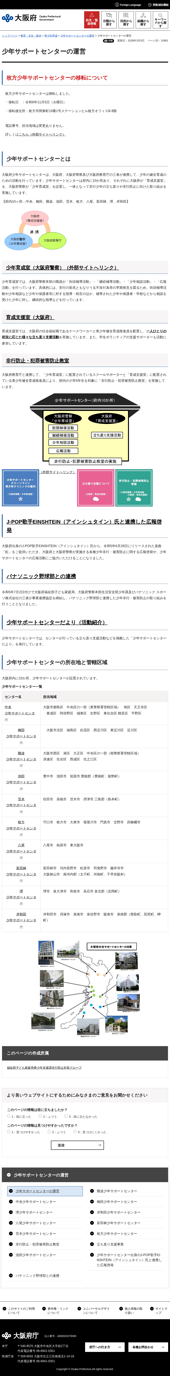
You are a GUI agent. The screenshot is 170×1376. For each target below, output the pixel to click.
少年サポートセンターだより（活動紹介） (57, 622)
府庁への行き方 (99, 1347)
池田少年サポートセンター (36, 1255)
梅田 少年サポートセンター (21, 736)
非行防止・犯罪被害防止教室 (37, 360)
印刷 (110, 40)
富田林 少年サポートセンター (21, 874)
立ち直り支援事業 (110, 1244)
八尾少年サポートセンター (36, 1223)
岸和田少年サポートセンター (119, 1212)
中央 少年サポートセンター (20, 713)
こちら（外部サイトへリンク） (42, 134)
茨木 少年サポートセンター (21, 805)
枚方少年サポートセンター (117, 1234)
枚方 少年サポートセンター (21, 828)
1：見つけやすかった (26, 1132)
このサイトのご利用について (21, 1310)
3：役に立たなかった (83, 1116)
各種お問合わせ (142, 1347)
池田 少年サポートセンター (21, 782)
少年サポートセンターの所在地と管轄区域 (57, 662)
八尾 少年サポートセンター (21, 851)
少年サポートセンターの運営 (77, 35)
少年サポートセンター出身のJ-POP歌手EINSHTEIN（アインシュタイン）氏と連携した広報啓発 (129, 1260)
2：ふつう (50, 1116)
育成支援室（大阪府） (30, 317)
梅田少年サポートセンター (117, 1202)
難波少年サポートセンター (117, 1191)
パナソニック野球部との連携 (41, 576)
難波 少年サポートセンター (21, 759)
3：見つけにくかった (92, 1132)
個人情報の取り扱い (134, 1310)
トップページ (10, 35)
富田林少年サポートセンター (119, 1223)
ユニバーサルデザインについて (96, 1310)
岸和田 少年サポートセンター (21, 920)
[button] (128, 4)
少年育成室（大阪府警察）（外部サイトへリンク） (62, 267)
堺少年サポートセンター (34, 1212)
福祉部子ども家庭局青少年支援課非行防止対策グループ (44, 1067)
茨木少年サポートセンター (36, 1234)
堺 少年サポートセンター (21, 897)
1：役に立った (21, 1116)
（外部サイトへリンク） (39, 472)
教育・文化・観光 (31, 35)
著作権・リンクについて (58, 1310)
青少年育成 (50, 35)
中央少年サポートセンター (36, 1202)
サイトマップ (161, 1310)
